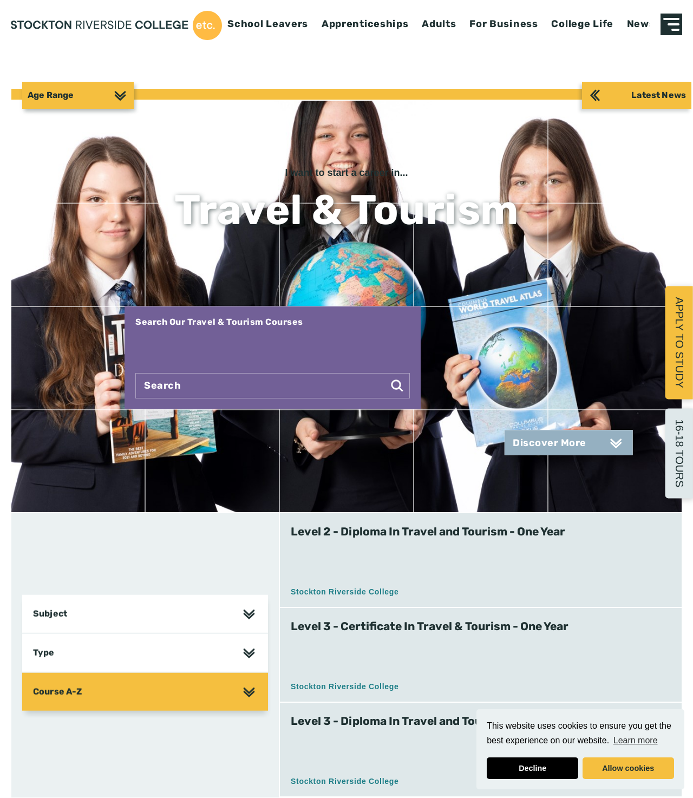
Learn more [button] (635, 740)
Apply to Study (679, 342)
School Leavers (267, 24)
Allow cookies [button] (628, 768)
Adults (439, 24)
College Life (582, 24)
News (641, 24)
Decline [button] (532, 768)
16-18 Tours (679, 453)
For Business (503, 24)
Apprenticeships (365, 24)
